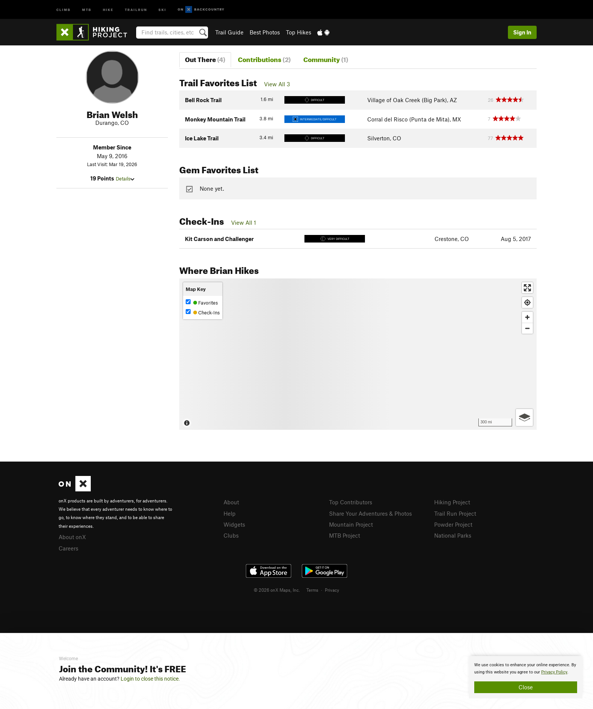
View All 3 (277, 84)
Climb (63, 9)
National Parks (452, 535)
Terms (312, 589)
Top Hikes (298, 32)
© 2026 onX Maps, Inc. (277, 589)
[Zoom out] (527, 328)
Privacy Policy (554, 672)
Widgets (234, 524)
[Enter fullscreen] (527, 287)
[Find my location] (527, 302)
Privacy (332, 589)
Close (525, 687)
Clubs (231, 535)
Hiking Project (452, 502)
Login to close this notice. (150, 679)
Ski (162, 9)
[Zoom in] (527, 317)
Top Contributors (350, 502)
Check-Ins (203, 312)
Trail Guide (229, 32)
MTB (87, 9)
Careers (68, 548)
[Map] (358, 354)
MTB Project (344, 535)
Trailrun (136, 9)
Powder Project (453, 524)
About (231, 502)
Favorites (202, 302)
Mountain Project (351, 524)
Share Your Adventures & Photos (370, 513)
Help (230, 513)
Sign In (522, 32)
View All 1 (243, 222)
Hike (108, 9)
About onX (72, 536)
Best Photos (265, 32)
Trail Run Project (455, 513)
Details (125, 179)
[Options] (524, 417)
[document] (525, 677)
